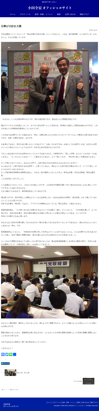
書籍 (77, 402)
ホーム (46, 402)
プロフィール (54, 402)
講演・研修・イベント (66, 402)
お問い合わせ (84, 402)
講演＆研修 (5, 363)
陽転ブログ (93, 402)
